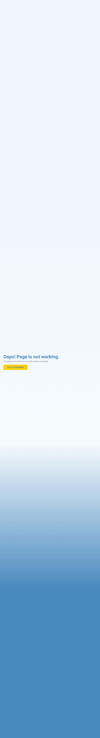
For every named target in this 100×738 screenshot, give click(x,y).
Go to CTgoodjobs (15, 367)
